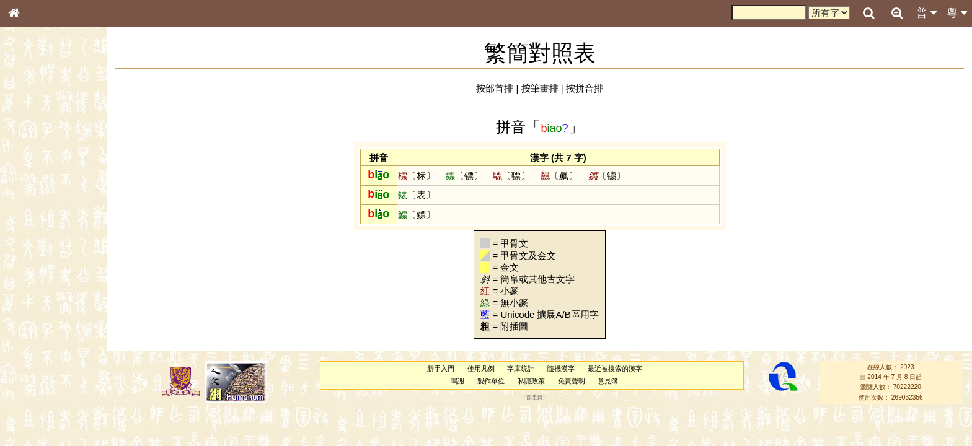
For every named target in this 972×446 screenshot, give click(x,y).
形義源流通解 (37, 210)
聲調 (58, 325)
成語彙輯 (30, 403)
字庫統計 (520, 368)
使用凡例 (481, 368)
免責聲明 (571, 381)
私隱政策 (531, 381)
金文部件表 (34, 199)
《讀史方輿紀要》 (45, 392)
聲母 (24, 325)
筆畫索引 (30, 176)
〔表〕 (416, 195)
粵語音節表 (34, 242)
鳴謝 (457, 381)
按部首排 (494, 88)
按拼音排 (584, 88)
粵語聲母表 (34, 254)
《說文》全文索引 (45, 381)
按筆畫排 (540, 88)
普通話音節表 (37, 337)
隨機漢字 (561, 368)
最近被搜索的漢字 (615, 368)
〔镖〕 (464, 175)
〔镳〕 (606, 175)
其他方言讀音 (37, 348)
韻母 (42, 325)
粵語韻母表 (34, 265)
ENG (54, 136)
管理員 (534, 397)
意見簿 (608, 381)
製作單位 (491, 381)
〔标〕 (416, 175)
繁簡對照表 (34, 414)
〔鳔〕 (416, 214)
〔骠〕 (511, 175)
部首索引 (30, 165)
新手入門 (440, 368)
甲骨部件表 (34, 187)
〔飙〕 (559, 175)
